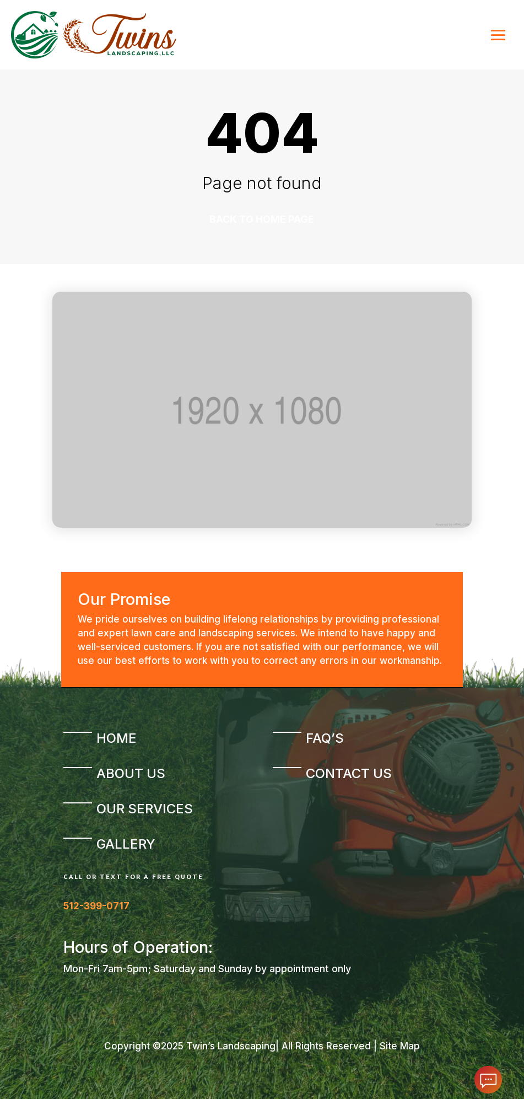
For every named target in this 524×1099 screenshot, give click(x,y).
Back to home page (261, 219)
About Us (130, 773)
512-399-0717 (96, 906)
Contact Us (349, 773)
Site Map (400, 1046)
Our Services (144, 809)
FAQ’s (325, 738)
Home (116, 738)
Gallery (125, 844)
